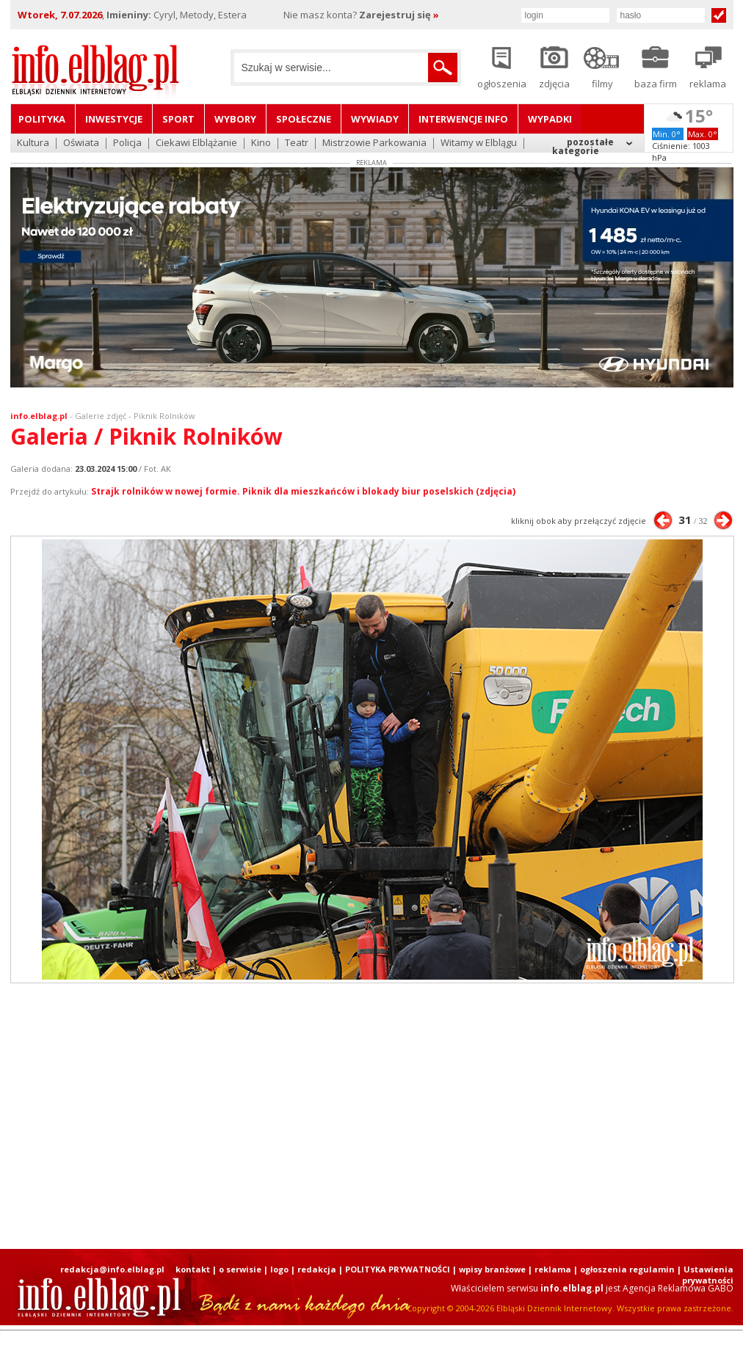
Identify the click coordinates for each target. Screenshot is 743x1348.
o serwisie (240, 1269)
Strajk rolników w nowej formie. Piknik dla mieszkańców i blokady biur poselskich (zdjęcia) (303, 491)
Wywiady (375, 118)
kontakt (192, 1269)
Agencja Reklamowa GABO (678, 1288)
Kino (261, 143)
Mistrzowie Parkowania (374, 143)
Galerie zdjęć (100, 415)
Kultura (33, 143)
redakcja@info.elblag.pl (112, 1269)
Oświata (81, 143)
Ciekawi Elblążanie (196, 143)
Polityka (41, 118)
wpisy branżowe (492, 1269)
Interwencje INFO (463, 118)
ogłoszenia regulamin (627, 1269)
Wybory (235, 118)
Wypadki (550, 118)
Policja (127, 143)
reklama (552, 1269)
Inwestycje (113, 118)
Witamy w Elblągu (479, 143)
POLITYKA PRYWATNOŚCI (397, 1269)
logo (279, 1269)
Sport (178, 118)
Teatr (296, 143)
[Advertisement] (330, 1116)
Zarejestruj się (399, 14)
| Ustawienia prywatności (705, 1275)
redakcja (316, 1269)
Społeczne (303, 118)
